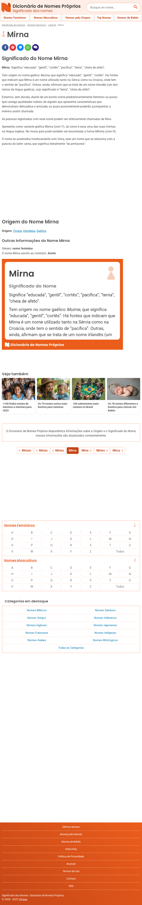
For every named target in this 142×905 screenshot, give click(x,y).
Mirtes (100, 450)
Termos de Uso (71, 871)
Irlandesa (29, 231)
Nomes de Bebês (71, 841)
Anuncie (71, 863)
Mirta (85, 450)
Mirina (59, 450)
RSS (71, 886)
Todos (120, 551)
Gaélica (41, 231)
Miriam (26, 450)
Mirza (116, 450)
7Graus (23, 899)
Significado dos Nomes (13, 25)
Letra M (52, 25)
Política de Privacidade (71, 856)
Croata (17, 231)
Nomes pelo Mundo (71, 834)
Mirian (43, 450)
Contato (71, 878)
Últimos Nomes (71, 826)
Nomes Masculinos (20, 560)
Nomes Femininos (37, 25)
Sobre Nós (71, 849)
